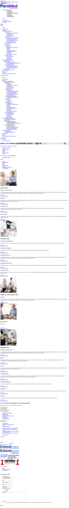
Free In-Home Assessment (5, 155)
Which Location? (6, 476)
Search (12, 443)
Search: (1, 442)
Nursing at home (5, 414)
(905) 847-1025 (3, 146)
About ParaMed (5, 423)
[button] (7, 9)
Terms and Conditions (6, 469)
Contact (4, 153)
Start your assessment (4, 204)
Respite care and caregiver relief (8, 415)
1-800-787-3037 (10, 146)
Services (4, 148)
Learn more (2, 195)
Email (6, 482)
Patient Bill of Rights (6, 426)
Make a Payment (5, 152)
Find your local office (4, 75)
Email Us (15, 146)
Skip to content (3, 0)
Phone (4, 484)
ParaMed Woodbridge (6, 147)
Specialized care (5, 417)
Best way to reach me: (6, 488)
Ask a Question (12, 155)
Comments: (5, 491)
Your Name (7, 478)
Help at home (5, 413)
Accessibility (5, 470)
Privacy (4, 468)
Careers (4, 150)
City (3, 480)
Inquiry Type (5, 486)
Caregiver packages (6, 418)
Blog (3, 151)
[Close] (0, 472)
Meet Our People (5, 149)
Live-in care (5, 416)
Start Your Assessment (4, 411)
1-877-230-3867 (3, 138)
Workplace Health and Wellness (8, 424)
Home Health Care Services (7, 412)
